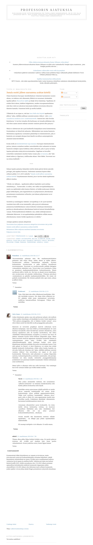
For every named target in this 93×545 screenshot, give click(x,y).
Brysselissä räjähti (23, 101)
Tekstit (64, 93)
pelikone (10, 242)
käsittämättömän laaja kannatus (27, 144)
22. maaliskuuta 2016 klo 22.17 (30, 255)
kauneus (30, 240)
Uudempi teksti (11, 524)
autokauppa (26, 238)
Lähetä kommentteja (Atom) (19, 529)
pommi (17, 242)
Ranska (23, 242)
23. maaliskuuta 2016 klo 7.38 (26, 436)
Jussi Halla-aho (19, 240)
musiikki (51, 240)
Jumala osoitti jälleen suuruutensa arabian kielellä (22, 227)
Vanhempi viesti (51, 524)
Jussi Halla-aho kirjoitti (37, 113)
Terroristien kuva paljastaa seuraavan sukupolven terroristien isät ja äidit (29, 224)
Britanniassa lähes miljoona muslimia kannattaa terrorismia (25, 229)
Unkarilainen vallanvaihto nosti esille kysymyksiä (49, 70)
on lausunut (44, 154)
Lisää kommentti (13, 451)
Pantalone (15, 255)
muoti (44, 240)
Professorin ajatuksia (47, 10)
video (46, 242)
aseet (18, 238)
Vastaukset (18, 287)
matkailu (37, 240)
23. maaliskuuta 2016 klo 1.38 (32, 379)
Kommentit (65, 97)
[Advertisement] (46, 38)
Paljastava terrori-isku (13, 232)
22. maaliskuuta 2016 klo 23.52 (31, 314)
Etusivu (31, 524)
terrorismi (31, 242)
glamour (41, 238)
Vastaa (14, 283)
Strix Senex (16, 314)
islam (48, 238)
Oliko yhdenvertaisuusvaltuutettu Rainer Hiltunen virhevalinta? (49, 62)
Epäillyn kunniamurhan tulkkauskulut (49, 79)
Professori (21, 291)
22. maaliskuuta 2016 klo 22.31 (39, 291)
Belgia (34, 238)
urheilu (40, 242)
